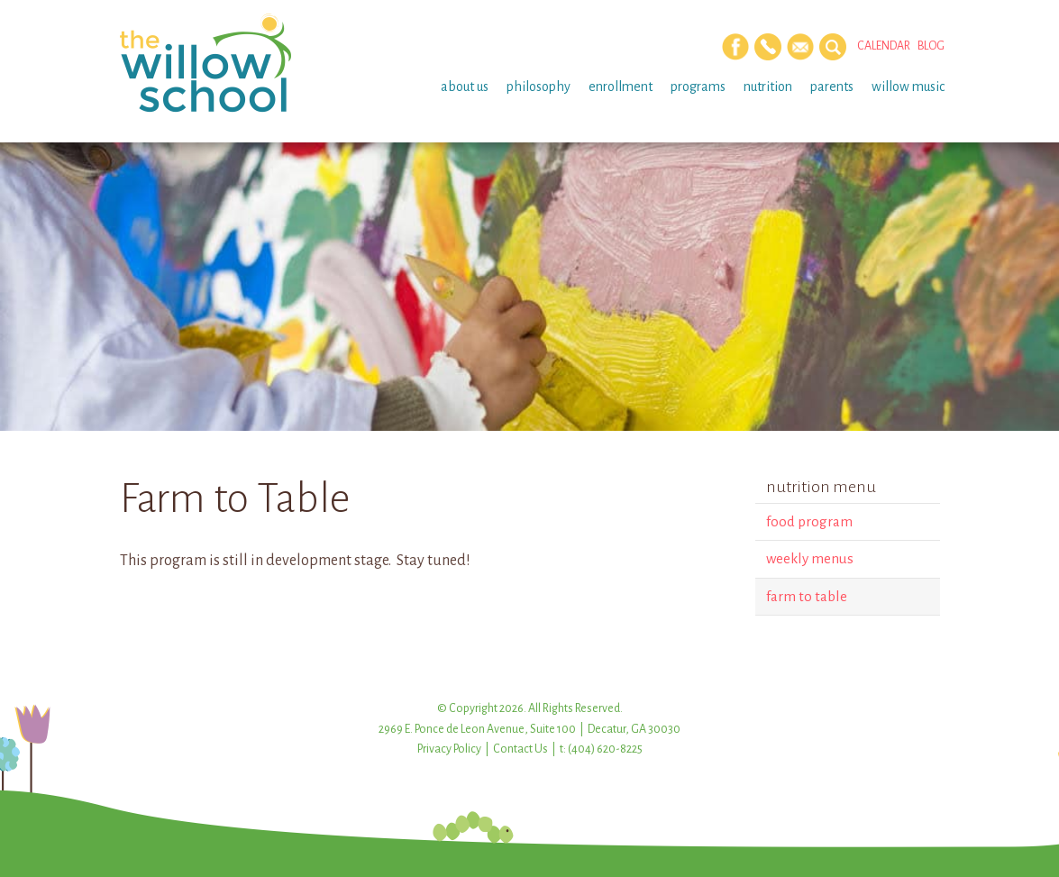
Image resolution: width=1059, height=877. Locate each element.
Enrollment (621, 86)
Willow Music (908, 86)
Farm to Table (806, 596)
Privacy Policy (449, 749)
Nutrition (768, 86)
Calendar (883, 46)
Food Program (809, 521)
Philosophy (539, 86)
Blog (931, 46)
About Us (464, 86)
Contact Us (520, 749)
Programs (698, 86)
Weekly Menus (810, 558)
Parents (832, 86)
